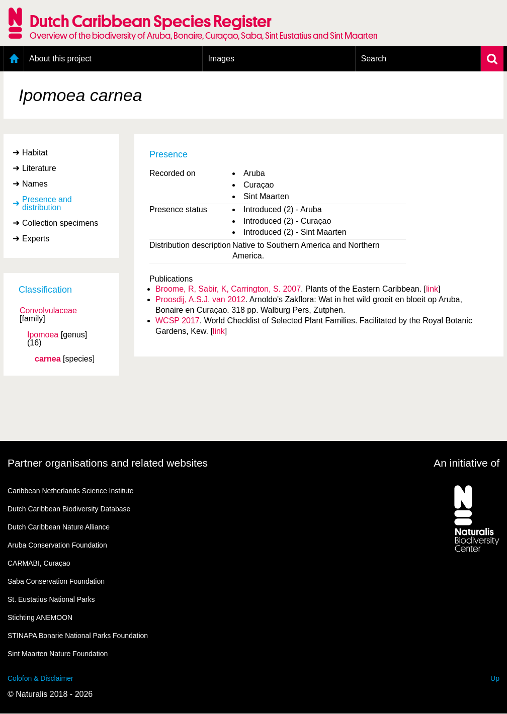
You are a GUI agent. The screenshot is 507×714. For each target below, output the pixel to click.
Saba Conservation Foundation (56, 581)
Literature (39, 168)
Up (494, 678)
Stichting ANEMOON (40, 617)
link (432, 289)
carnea (48, 359)
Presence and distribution (47, 203)
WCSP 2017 (177, 320)
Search (373, 58)
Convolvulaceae (48, 311)
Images (221, 58)
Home (14, 58)
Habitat (35, 152)
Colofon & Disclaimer (40, 678)
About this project (60, 58)
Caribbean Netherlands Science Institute (71, 491)
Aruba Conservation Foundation (57, 545)
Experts (35, 238)
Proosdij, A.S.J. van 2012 (200, 299)
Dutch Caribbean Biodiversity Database (69, 509)
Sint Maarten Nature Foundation (58, 654)
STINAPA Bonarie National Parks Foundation (78, 636)
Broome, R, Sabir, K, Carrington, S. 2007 (228, 289)
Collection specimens (60, 223)
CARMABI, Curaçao (39, 563)
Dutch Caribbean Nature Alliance (59, 527)
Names (35, 184)
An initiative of (466, 463)
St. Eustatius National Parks (51, 599)
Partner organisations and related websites (108, 463)
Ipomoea (42, 335)
